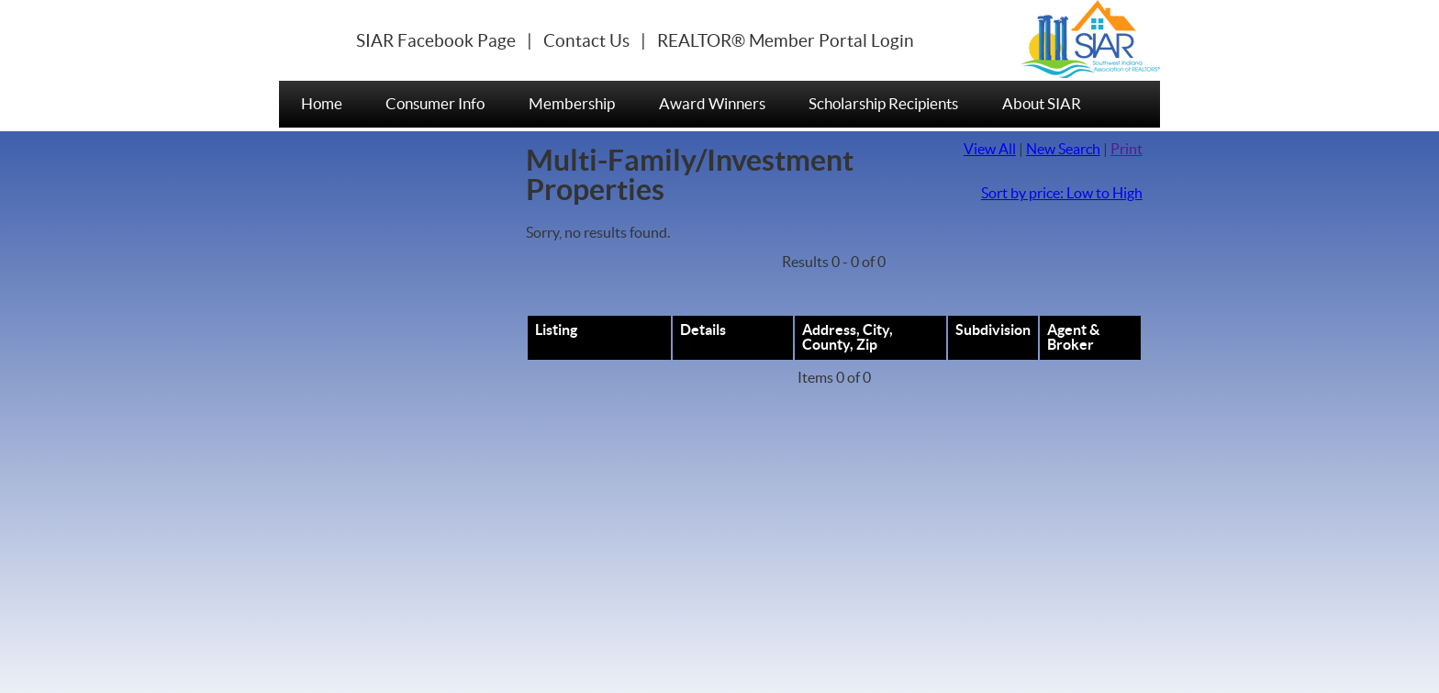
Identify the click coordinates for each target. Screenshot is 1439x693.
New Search (1063, 149)
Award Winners (712, 104)
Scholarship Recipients (883, 104)
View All (990, 149)
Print (1126, 149)
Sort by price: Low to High (1062, 193)
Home (321, 104)
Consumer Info (435, 104)
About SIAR (1041, 104)
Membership (572, 104)
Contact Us (586, 41)
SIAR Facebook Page (436, 41)
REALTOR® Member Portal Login (785, 41)
